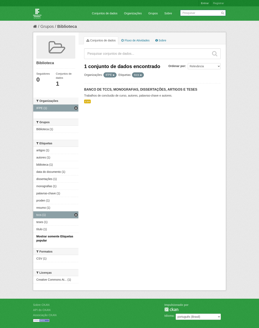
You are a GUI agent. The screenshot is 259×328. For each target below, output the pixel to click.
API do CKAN (41, 310)
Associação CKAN (44, 315)
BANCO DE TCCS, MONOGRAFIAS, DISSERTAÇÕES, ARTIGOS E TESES (140, 89)
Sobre (168, 13)
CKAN (171, 309)
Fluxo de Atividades (135, 40)
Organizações (133, 13)
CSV (87, 101)
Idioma (169, 315)
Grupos (153, 13)
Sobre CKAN (41, 304)
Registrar (218, 3)
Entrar (205, 3)
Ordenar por (176, 66)
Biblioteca (67, 26)
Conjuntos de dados (105, 13)
